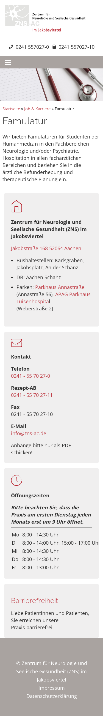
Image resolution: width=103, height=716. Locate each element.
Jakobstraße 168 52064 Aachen (46, 248)
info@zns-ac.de (28, 433)
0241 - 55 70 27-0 (30, 376)
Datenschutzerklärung (51, 696)
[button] (7, 61)
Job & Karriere (37, 108)
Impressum (51, 688)
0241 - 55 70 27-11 (32, 395)
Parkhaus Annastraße (59, 287)
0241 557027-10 (76, 47)
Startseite (11, 108)
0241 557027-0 (32, 47)
